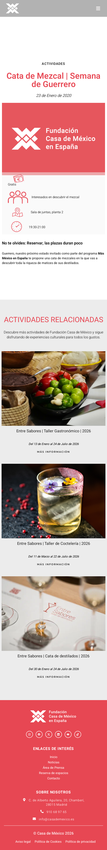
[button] (98, 8)
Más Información (53, 451)
